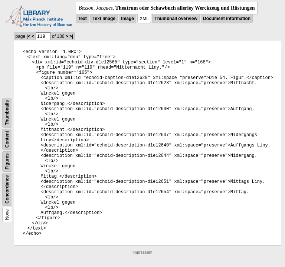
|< (28, 36)
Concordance (7, 189)
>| (71, 36)
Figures (7, 161)
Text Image (103, 18)
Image (127, 18)
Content (7, 139)
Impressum (142, 252)
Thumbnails (7, 112)
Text (82, 18)
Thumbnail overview (175, 18)
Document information (226, 18)
